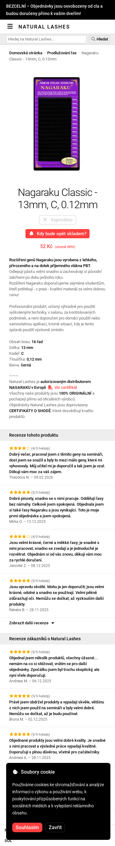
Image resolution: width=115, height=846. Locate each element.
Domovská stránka (25, 53)
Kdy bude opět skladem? (57, 233)
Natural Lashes (44, 27)
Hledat (99, 39)
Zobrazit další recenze (32, 623)
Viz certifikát (62, 387)
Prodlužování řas (62, 53)
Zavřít (55, 827)
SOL (8, 840)
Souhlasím (27, 827)
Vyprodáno (57, 220)
